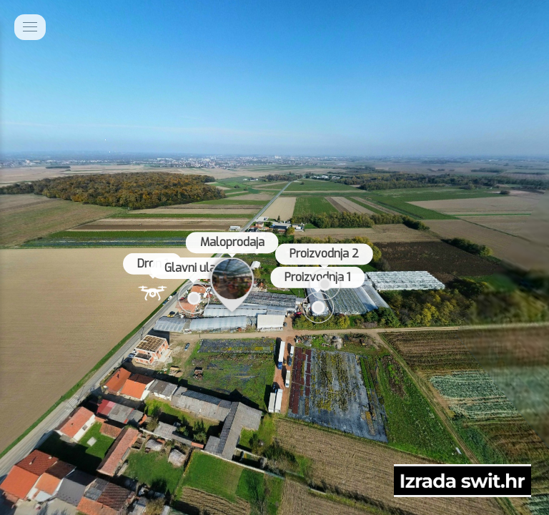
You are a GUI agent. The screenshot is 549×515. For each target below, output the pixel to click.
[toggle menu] (30, 27)
